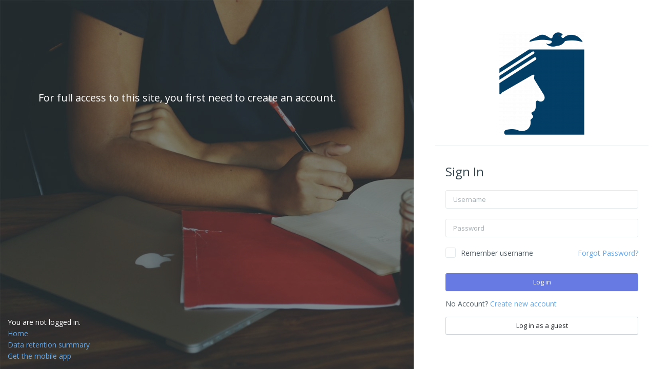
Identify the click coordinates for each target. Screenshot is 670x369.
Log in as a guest (542, 325)
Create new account (523, 304)
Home (18, 333)
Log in (542, 281)
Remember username (497, 253)
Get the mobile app (39, 356)
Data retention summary (49, 345)
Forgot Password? (608, 253)
